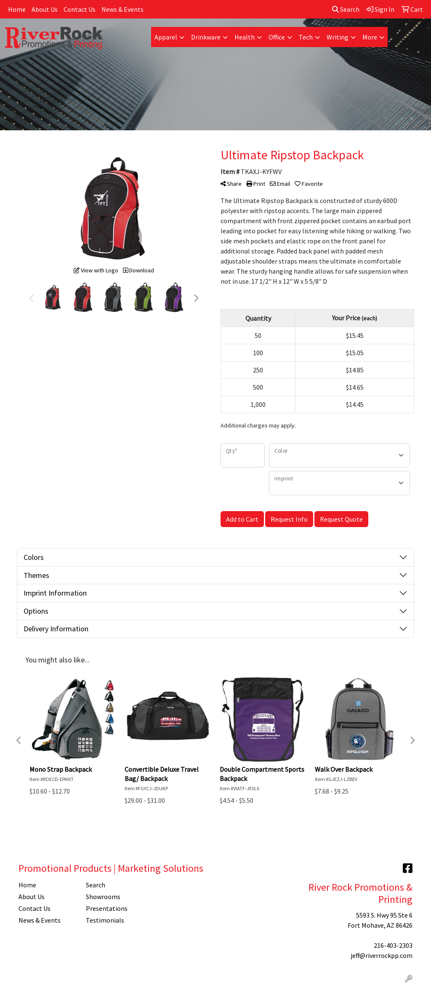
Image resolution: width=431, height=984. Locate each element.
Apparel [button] (165, 37)
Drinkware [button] (206, 37)
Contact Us (80, 9)
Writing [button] (338, 37)
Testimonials (105, 920)
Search (345, 9)
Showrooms (103, 896)
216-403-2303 (393, 945)
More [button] (369, 37)
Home (17, 9)
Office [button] (277, 37)
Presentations (107, 908)
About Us (45, 9)
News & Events (122, 9)
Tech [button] (306, 37)
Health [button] (244, 37)
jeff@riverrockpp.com (381, 955)
